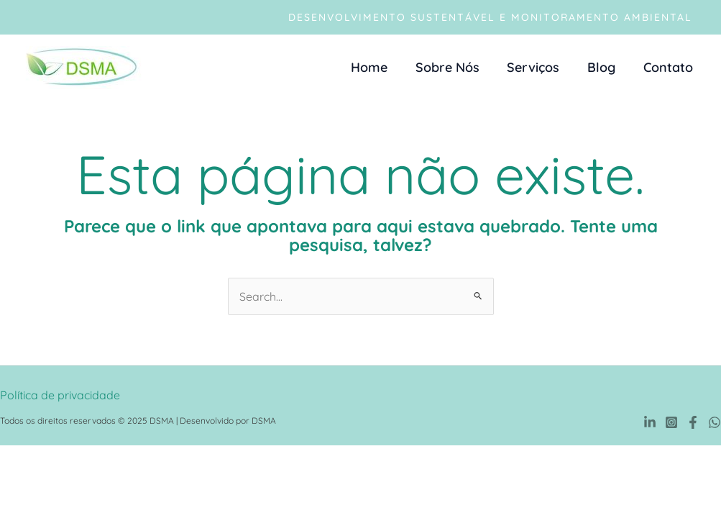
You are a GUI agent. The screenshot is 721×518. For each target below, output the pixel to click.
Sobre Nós (454, 67)
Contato (669, 67)
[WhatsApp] (714, 422)
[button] (490, 17)
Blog (604, 67)
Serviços (538, 67)
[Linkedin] (649, 422)
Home (377, 67)
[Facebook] (692, 422)
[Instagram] (671, 422)
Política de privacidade (60, 395)
